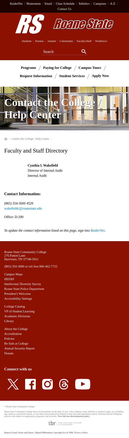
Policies (9, 338)
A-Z (112, 3)
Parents (39, 41)
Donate (8, 353)
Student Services (72, 76)
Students (27, 41)
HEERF (9, 279)
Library (9, 321)
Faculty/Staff (84, 41)
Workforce (101, 41)
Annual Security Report (19, 348)
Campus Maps (13, 274)
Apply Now (100, 76)
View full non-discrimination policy (74, 416)
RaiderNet (16, 3)
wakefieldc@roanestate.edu (23, 208)
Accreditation (13, 333)
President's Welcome (17, 293)
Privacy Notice (80, 432)
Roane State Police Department (24, 289)
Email (48, 3)
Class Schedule (65, 3)
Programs (28, 67)
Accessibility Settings (18, 298)
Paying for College (57, 67)
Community (66, 41)
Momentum (33, 3)
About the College (16, 329)
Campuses (99, 3)
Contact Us (64, 9)
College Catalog (14, 306)
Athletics (84, 3)
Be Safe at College (16, 343)
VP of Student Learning (19, 311)
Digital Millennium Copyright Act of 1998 (54, 432)
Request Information (36, 76)
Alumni (51, 41)
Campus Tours (90, 67)
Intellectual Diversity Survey (22, 284)
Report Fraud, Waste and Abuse (18, 432)
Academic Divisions (17, 316)
